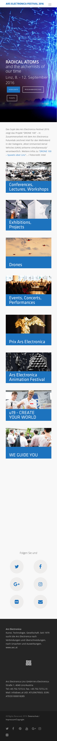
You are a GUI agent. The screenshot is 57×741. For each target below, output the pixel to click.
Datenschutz (33, 716)
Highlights (13, 89)
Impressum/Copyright (15, 719)
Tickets (12, 98)
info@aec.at (17, 692)
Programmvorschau (33, 89)
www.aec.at (11, 647)
